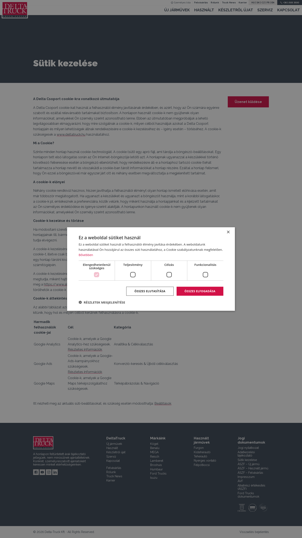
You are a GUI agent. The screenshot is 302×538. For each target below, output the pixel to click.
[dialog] (151, 269)
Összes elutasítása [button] (148, 291)
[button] (102, 302)
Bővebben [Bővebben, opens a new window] (86, 254)
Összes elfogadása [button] (199, 291)
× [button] (228, 232)
